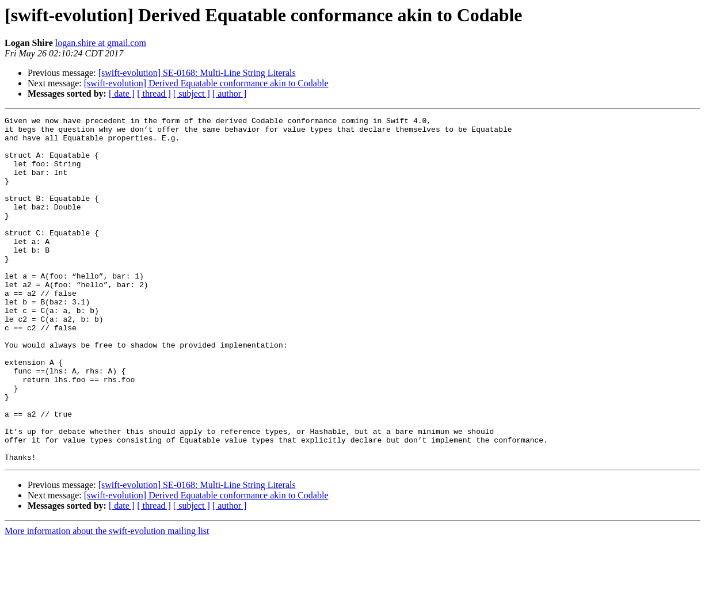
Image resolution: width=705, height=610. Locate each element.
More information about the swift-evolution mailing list (107, 600)
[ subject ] (191, 93)
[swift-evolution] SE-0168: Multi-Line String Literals (197, 73)
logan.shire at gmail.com (100, 43)
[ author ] (229, 93)
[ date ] (122, 93)
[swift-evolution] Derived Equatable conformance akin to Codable (206, 83)
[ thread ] (154, 93)
